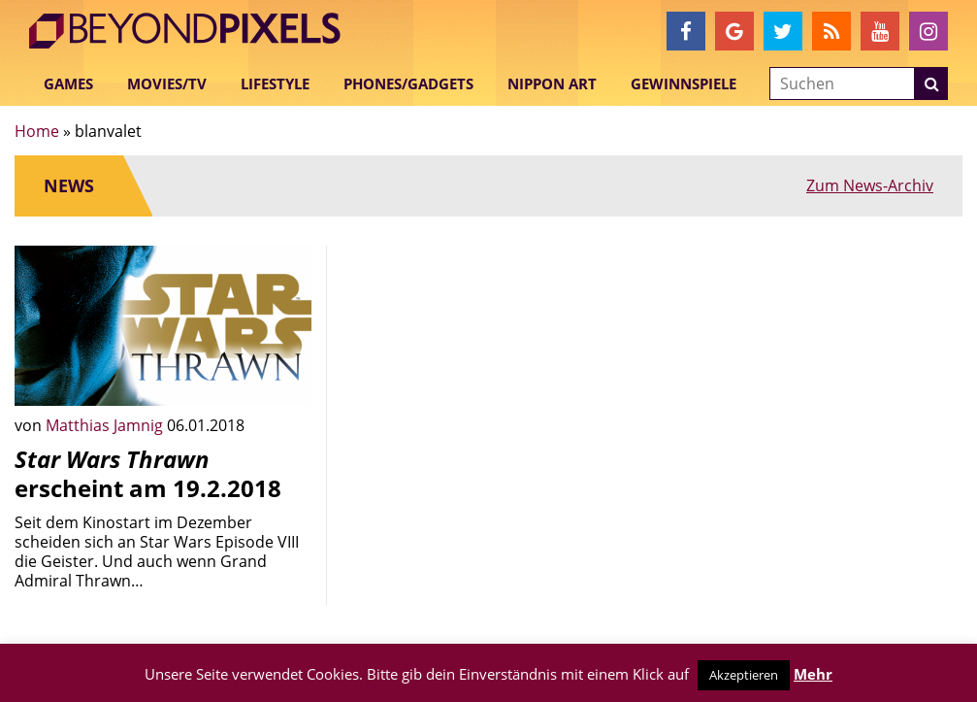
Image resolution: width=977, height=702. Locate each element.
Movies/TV (167, 83)
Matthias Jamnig (106, 425)
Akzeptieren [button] (743, 675)
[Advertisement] (489, 367)
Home (37, 131)
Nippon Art (552, 83)
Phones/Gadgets (408, 83)
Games (68, 83)
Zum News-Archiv (869, 185)
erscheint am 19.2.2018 (148, 473)
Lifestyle (275, 83)
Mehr (813, 674)
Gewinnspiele (683, 83)
